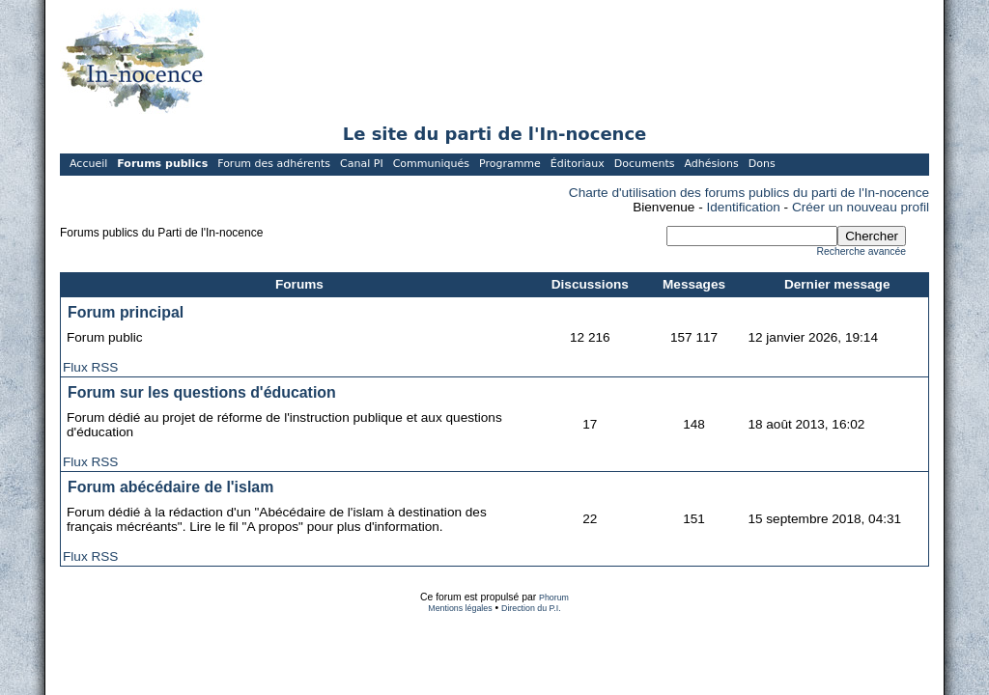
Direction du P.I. (531, 608)
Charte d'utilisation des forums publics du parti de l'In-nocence (749, 192)
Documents (644, 163)
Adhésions (711, 163)
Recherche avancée (861, 251)
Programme (510, 163)
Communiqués (431, 163)
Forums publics (162, 163)
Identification (743, 207)
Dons (762, 163)
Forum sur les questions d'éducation (202, 392)
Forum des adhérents (273, 163)
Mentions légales (460, 608)
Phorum (554, 597)
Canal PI (361, 163)
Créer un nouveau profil (860, 207)
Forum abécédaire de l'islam (170, 487)
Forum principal (126, 312)
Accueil (88, 163)
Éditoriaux (578, 163)
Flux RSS (90, 367)
